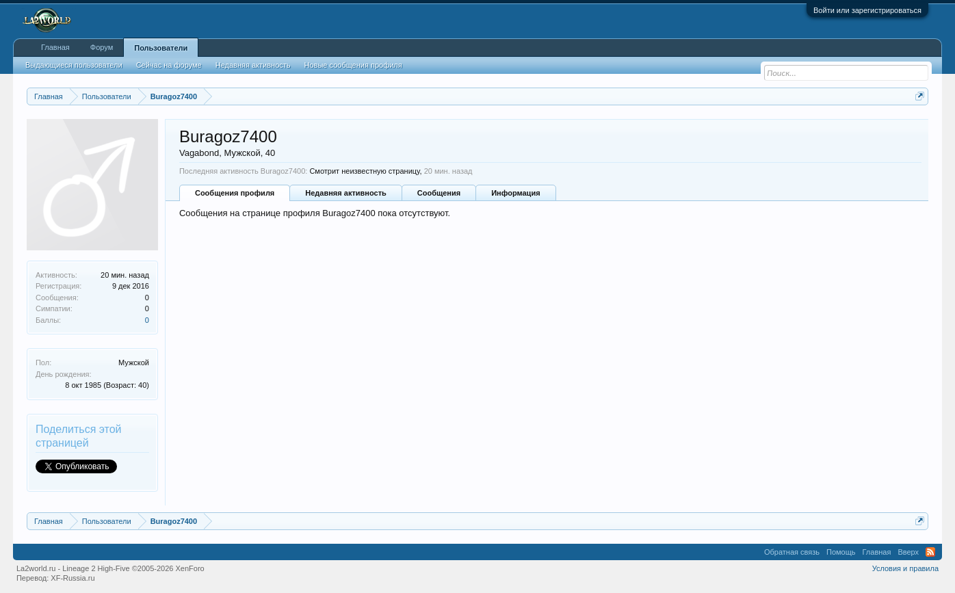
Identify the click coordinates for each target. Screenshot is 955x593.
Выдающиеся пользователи (73, 65)
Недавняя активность (345, 193)
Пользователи (160, 48)
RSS (930, 552)
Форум (101, 47)
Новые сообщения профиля (353, 65)
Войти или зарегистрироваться (867, 10)
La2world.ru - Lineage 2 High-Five (110, 568)
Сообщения (438, 193)
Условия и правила (905, 568)
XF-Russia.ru (72, 578)
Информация (515, 193)
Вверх (908, 552)
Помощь (841, 552)
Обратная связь (792, 552)
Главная (55, 47)
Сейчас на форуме (169, 65)
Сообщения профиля (234, 193)
